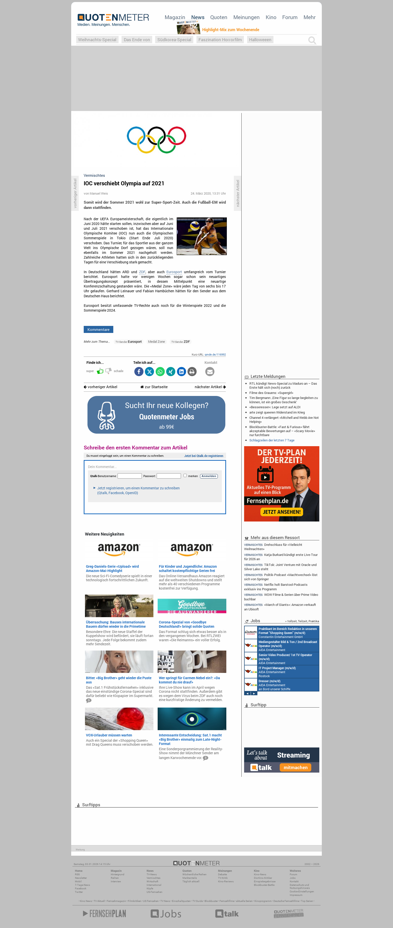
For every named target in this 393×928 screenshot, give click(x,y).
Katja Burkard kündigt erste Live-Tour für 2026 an (281, 557)
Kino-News (260, 874)
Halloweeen (260, 39)
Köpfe (150, 888)
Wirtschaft (152, 881)
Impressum (296, 895)
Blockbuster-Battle (264, 885)
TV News (165, 901)
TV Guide (197, 901)
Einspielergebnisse (264, 881)
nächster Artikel (210, 386)
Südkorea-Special (174, 39)
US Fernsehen (151, 901)
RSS (77, 874)
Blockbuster (211, 901)
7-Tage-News (82, 885)
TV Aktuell (99, 901)
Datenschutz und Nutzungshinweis (300, 886)
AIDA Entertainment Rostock (270, 671)
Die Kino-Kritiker (263, 878)
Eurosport (174, 272)
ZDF (142, 272)
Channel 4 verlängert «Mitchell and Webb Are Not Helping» (284, 419)
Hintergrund (117, 874)
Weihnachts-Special (97, 39)
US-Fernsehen (154, 892)
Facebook (80, 888)
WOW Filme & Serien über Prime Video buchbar (281, 597)
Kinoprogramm (263, 901)
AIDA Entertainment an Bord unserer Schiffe (281, 645)
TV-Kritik (223, 878)
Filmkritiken (134, 901)
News (198, 17)
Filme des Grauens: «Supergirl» (271, 392)
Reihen (115, 878)
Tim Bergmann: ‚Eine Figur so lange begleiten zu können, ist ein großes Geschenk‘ (283, 399)
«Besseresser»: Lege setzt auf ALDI (275, 407)
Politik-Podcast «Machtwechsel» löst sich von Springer (281, 577)
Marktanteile (189, 878)
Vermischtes (153, 878)
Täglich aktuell (191, 881)
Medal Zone (156, 341)
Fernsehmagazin (116, 901)
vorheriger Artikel (100, 386)
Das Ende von (137, 39)
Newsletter (81, 878)
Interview (116, 881)
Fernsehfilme (227, 901)
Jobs (293, 878)
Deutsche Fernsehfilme (286, 901)
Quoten (218, 17)
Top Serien (307, 901)
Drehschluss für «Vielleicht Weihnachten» (273, 546)
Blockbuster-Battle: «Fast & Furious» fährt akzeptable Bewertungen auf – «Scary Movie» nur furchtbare (282, 431)
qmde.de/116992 (215, 354)
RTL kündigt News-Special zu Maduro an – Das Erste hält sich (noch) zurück (283, 385)
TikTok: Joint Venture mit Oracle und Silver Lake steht (280, 567)
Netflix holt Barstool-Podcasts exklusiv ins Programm (276, 587)
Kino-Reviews (226, 881)
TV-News (152, 874)
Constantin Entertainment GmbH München (281, 632)
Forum (290, 17)
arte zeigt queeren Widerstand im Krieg (277, 412)
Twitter (79, 892)
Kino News (86, 901)
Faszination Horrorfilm (220, 39)
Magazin (175, 17)
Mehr (310, 17)
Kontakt (294, 881)
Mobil (78, 881)
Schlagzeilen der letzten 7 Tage (271, 440)
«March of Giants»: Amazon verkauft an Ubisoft (280, 607)
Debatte (222, 874)
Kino (271, 17)
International (154, 885)
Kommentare (98, 329)
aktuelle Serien (244, 901)
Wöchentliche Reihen (194, 874)
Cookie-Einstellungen (302, 891)
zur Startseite (154, 386)
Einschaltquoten (181, 901)
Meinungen (246, 17)
